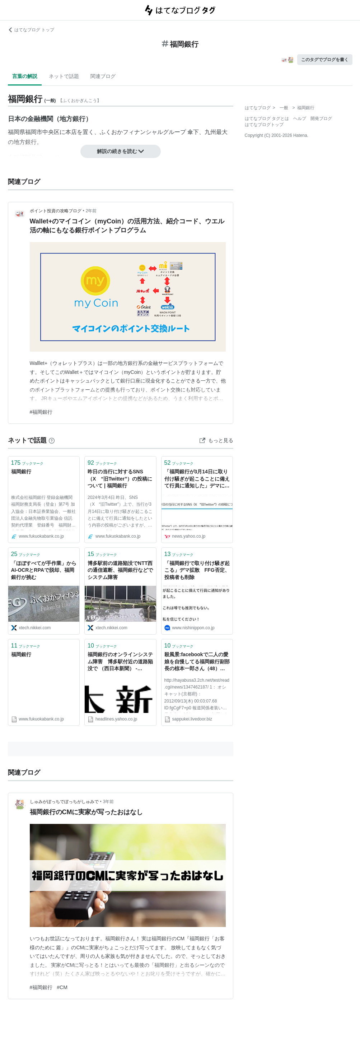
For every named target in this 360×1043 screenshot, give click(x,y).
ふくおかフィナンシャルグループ (143, 132)
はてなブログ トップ (31, 29)
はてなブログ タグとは (267, 118)
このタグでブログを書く (325, 59)
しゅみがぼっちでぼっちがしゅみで (64, 801)
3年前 (108, 801)
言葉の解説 (24, 76)
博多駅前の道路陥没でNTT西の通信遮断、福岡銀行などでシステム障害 (120, 570)
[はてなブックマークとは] (52, 440)
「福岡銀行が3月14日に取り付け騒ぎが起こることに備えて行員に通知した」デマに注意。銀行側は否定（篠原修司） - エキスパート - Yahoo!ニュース (197, 479)
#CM (62, 987)
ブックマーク (27, 463)
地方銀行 (72, 118)
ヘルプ (299, 118)
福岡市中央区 (42, 132)
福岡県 (16, 132)
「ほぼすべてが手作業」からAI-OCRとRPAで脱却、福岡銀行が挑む (43, 570)
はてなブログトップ (264, 124)
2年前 (91, 210)
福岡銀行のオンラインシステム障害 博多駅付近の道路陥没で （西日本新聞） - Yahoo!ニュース (120, 662)
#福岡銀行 (41, 412)
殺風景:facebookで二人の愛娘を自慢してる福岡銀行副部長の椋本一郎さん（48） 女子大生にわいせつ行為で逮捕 (197, 662)
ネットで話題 (64, 76)
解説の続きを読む (120, 151)
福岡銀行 (21, 471)
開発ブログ (321, 118)
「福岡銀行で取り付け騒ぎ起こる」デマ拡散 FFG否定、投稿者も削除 (197, 570)
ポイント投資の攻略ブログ (55, 210)
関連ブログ (103, 76)
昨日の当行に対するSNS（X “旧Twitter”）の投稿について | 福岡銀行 (120, 478)
